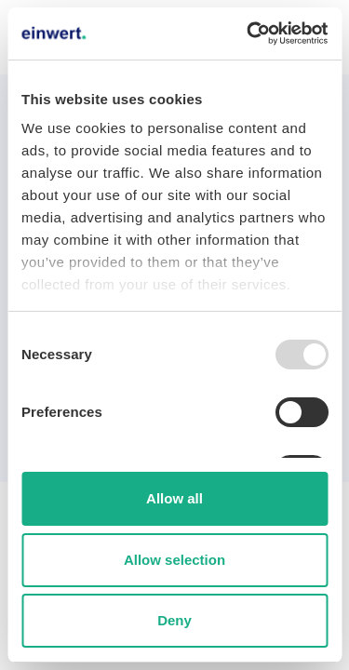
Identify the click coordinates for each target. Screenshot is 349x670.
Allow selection (174, 560)
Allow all (174, 498)
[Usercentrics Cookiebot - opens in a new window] (248, 33)
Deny (174, 620)
